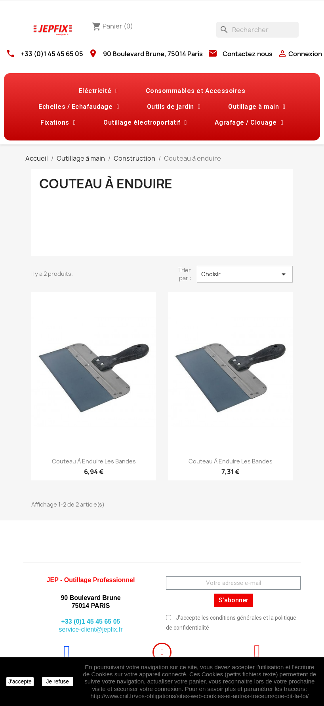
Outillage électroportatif (145, 123)
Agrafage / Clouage (249, 123)
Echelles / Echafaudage (78, 107)
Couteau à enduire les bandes (94, 461)
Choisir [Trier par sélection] (244, 274)
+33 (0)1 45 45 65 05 (52, 53)
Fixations (58, 123)
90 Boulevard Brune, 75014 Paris (153, 53)
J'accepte (20, 681)
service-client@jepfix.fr (90, 629)
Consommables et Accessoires (196, 91)
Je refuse (57, 681)
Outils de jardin (173, 107)
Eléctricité (98, 91)
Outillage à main (256, 107)
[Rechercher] (257, 30)
